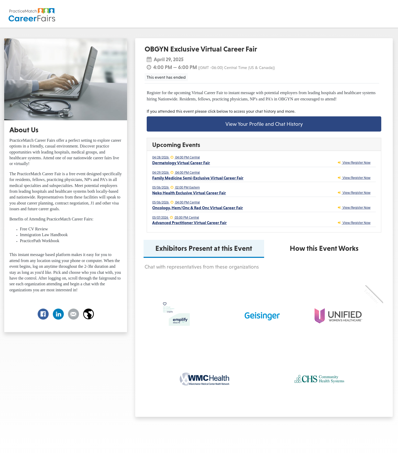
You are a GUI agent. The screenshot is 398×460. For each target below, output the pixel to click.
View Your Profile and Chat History (264, 124)
